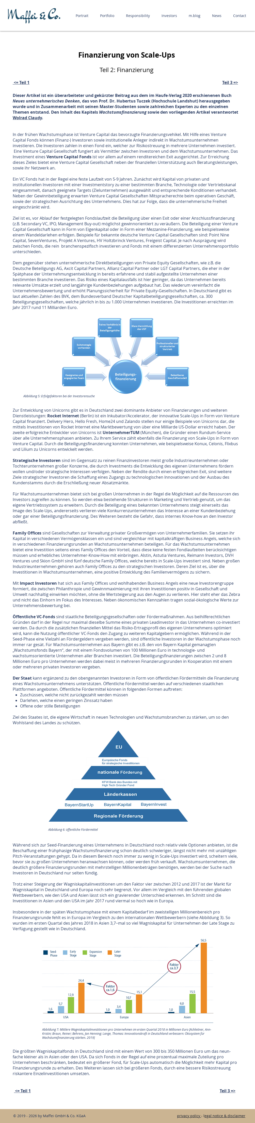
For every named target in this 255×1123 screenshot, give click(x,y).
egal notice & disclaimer (224, 1115)
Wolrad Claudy (27, 117)
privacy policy (188, 1115)
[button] (82, 15)
